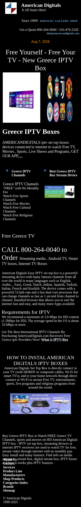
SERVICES (47, 20)
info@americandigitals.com (62, 33)
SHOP (74, 20)
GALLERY (62, 20)
